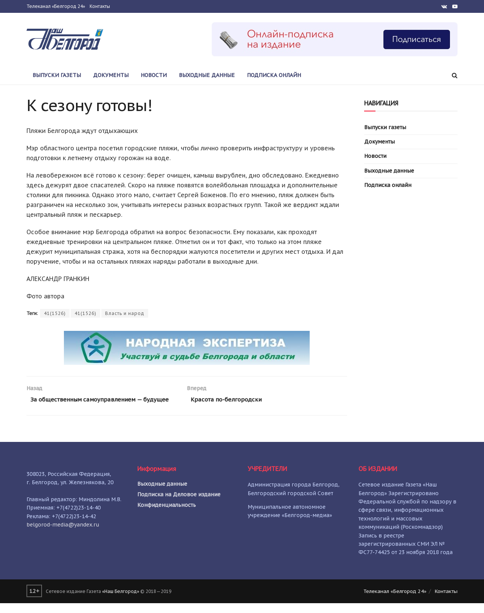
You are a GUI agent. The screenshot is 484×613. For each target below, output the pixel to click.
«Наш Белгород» (120, 601)
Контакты (100, 6)
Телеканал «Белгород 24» (55, 6)
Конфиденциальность (166, 514)
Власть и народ (124, 313)
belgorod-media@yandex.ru (62, 534)
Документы (111, 75)
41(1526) (55, 313)
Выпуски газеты (57, 75)
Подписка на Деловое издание (178, 504)
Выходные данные (207, 75)
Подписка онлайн (274, 75)
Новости (154, 75)
